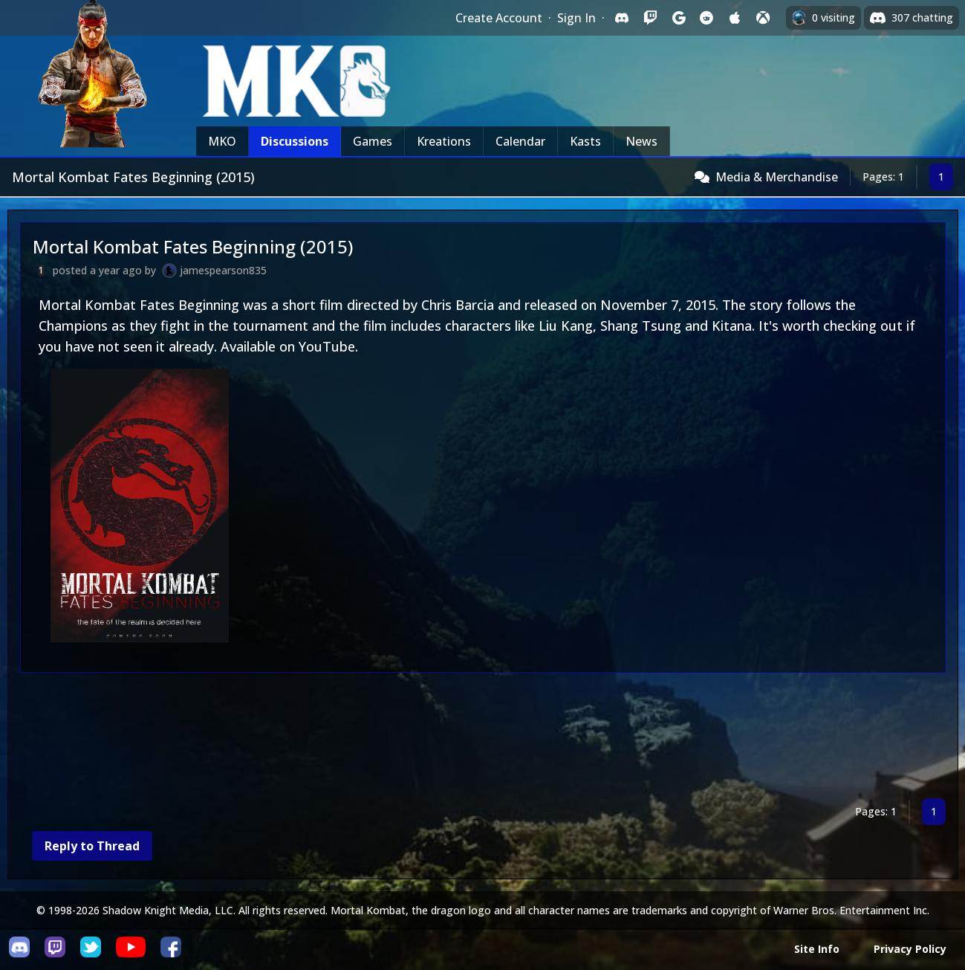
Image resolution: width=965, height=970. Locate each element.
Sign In (576, 18)
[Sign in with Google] (678, 18)
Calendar (520, 141)
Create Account (498, 18)
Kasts (585, 141)
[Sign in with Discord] (622, 18)
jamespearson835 (223, 270)
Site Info (816, 949)
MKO (222, 141)
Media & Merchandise (776, 177)
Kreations (444, 141)
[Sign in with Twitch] (650, 18)
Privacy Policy (910, 949)
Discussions (294, 141)
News (641, 141)
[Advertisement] (466, 738)
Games (372, 141)
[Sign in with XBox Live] (763, 18)
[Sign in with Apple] (735, 18)
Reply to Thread (92, 846)
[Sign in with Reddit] (706, 18)
